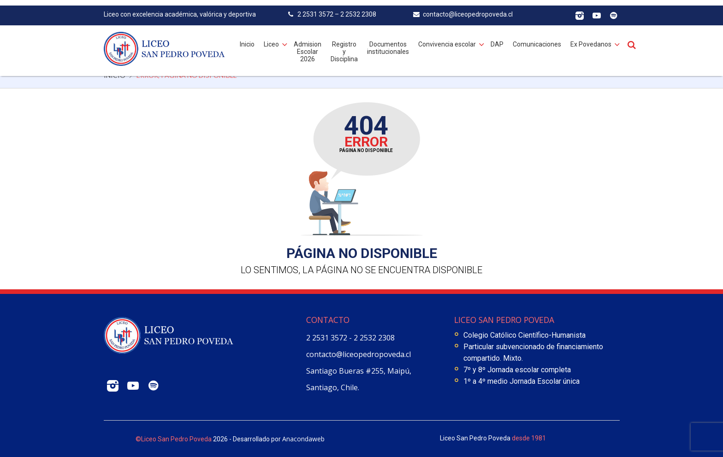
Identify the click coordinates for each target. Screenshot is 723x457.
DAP (497, 38)
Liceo (271, 38)
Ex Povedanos (590, 38)
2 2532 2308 (374, 338)
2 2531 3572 (327, 338)
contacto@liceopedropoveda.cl (358, 354)
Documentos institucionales (388, 42)
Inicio (247, 38)
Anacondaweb (303, 438)
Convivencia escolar (447, 38)
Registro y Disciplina (344, 46)
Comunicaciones (537, 38)
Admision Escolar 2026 (307, 46)
